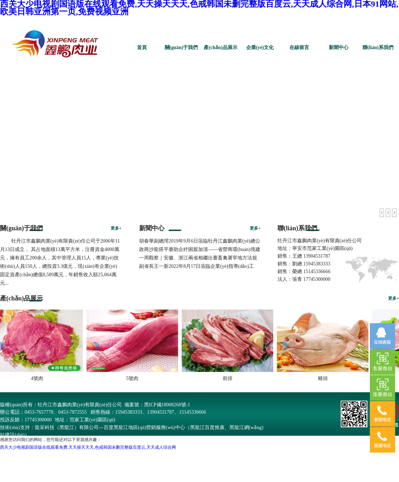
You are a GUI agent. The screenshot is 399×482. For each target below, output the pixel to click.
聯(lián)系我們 (377, 47)
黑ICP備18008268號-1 (167, 404)
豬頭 (324, 378)
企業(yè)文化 (260, 47)
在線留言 (299, 47)
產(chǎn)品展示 (220, 47)
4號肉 (38, 378)
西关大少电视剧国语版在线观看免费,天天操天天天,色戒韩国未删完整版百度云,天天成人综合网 (88, 447)
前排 (229, 378)
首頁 (142, 47)
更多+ (116, 228)
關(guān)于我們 (181, 47)
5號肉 (133, 378)
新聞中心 (338, 47)
